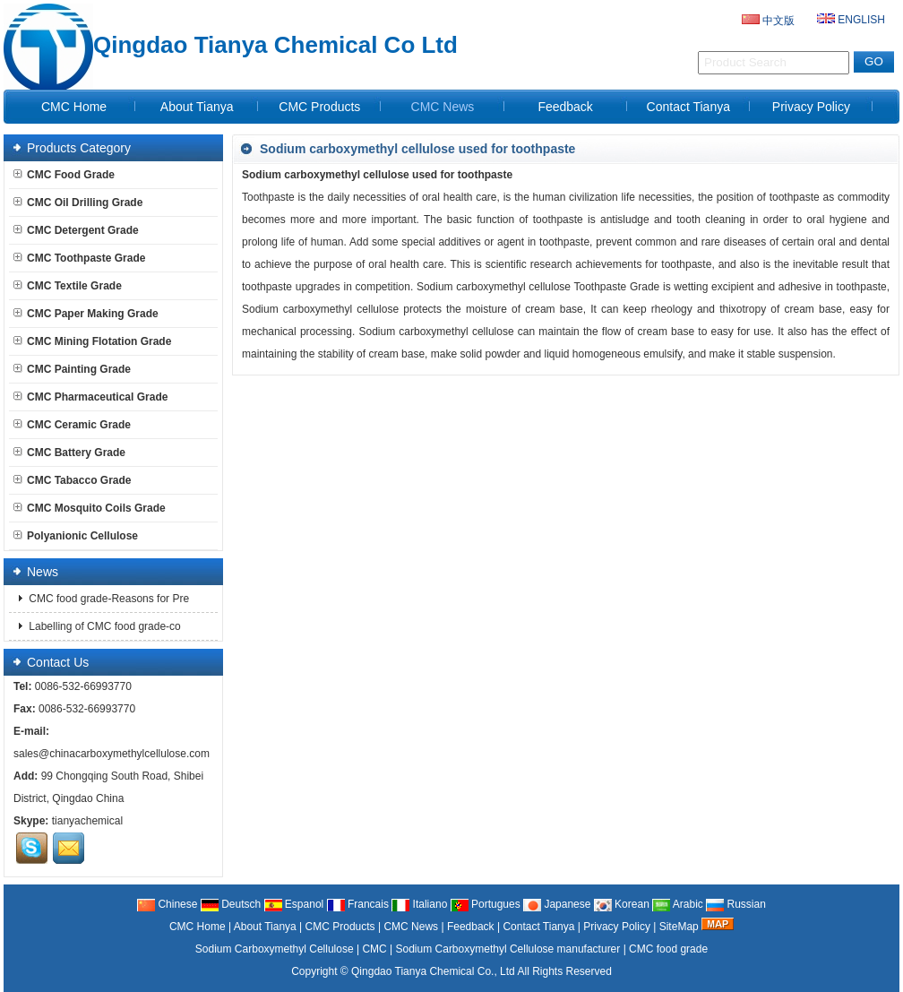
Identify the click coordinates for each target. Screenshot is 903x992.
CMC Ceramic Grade (72, 424)
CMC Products (319, 106)
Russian (736, 904)
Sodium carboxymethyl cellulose (435, 331)
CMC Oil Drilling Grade (77, 202)
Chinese (167, 904)
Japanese (556, 904)
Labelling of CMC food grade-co (103, 626)
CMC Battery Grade (69, 452)
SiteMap (679, 926)
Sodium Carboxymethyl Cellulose (274, 949)
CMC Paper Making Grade (86, 313)
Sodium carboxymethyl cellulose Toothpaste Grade (538, 286)
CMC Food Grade (64, 174)
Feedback (565, 106)
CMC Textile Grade (67, 286)
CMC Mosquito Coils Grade (89, 508)
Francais (358, 904)
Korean (621, 904)
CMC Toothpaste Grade (79, 258)
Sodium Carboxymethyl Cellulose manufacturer (508, 949)
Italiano (419, 904)
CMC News (443, 106)
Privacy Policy (811, 106)
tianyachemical (87, 821)
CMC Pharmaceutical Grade (90, 397)
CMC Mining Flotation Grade (92, 341)
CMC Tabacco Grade (72, 480)
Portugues (485, 904)
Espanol (294, 904)
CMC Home (74, 106)
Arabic (677, 904)
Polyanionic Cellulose (75, 536)
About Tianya (197, 106)
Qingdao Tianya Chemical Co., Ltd (433, 971)
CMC (374, 949)
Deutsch (231, 904)
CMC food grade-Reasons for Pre (107, 598)
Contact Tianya (688, 106)
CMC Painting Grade (72, 369)
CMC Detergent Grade (76, 230)
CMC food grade (668, 949)
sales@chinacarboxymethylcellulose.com (111, 753)
